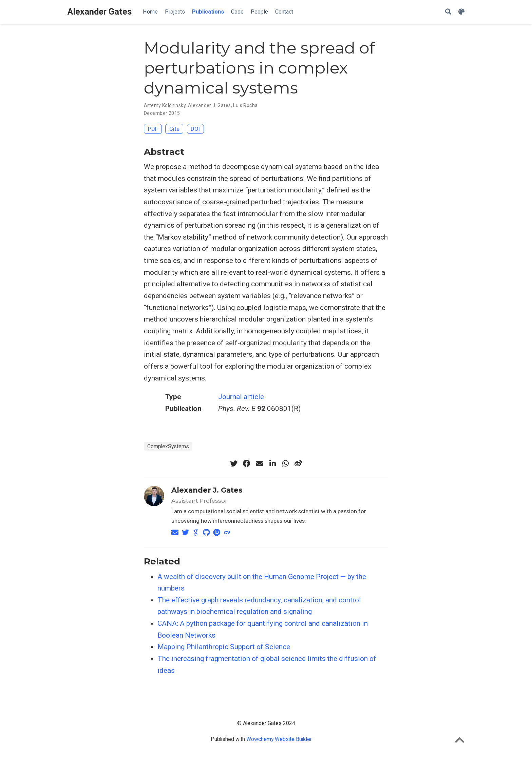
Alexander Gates (100, 12)
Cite (174, 128)
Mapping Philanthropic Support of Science (223, 647)
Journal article (241, 397)
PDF (153, 128)
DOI (195, 128)
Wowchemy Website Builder (279, 739)
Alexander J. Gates (209, 105)
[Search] (448, 12)
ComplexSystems (168, 446)
